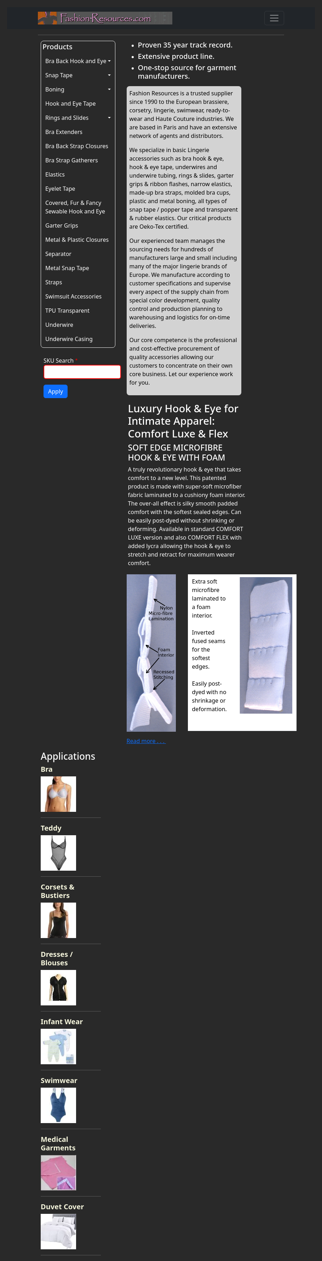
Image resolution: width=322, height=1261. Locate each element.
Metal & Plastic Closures (77, 240)
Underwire (59, 325)
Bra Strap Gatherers (71, 160)
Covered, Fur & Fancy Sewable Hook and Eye (75, 207)
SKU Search (59, 360)
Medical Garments (58, 1143)
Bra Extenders (63, 132)
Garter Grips (61, 225)
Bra (47, 769)
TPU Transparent (67, 310)
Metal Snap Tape (67, 268)
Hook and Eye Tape (70, 103)
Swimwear (59, 1080)
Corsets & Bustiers (57, 891)
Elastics (55, 174)
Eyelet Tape (60, 189)
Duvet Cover (62, 1206)
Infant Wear (62, 1021)
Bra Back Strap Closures (76, 146)
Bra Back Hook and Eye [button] (75, 61)
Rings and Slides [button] (66, 118)
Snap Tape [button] (59, 75)
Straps (53, 282)
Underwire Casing (69, 339)
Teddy (51, 828)
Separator (58, 254)
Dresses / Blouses (57, 958)
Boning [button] (54, 89)
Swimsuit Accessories (73, 296)
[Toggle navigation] (274, 18)
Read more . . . (146, 741)
